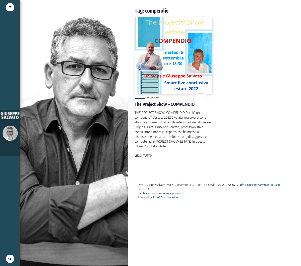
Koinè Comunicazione (166, 197)
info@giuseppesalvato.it (254, 184)
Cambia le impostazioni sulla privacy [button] (159, 193)
